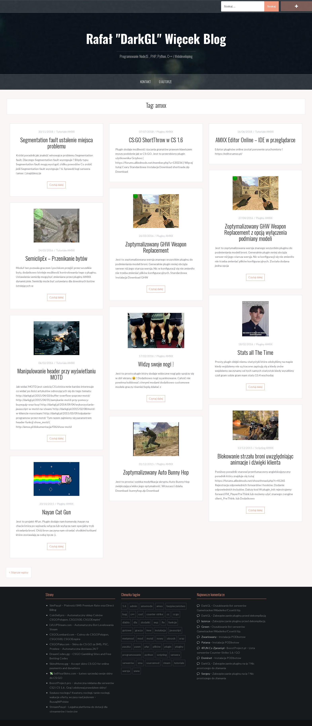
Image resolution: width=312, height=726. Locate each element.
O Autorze (165, 81)
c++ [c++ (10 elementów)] (133, 614)
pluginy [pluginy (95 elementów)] (179, 646)
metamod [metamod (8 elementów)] (128, 638)
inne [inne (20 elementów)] (148, 630)
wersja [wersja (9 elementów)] (126, 670)
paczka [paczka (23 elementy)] (126, 646)
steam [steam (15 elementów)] (166, 663)
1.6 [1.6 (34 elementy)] (124, 606)
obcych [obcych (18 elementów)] (171, 638)
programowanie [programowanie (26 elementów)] (131, 654)
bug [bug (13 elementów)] (124, 614)
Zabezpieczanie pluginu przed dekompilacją (239, 615)
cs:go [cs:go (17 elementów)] (176, 614)
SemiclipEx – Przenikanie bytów (56, 258)
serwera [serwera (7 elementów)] (175, 654)
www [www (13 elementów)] (137, 670)
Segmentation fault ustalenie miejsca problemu (56, 143)
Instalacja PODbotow (232, 636)
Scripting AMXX (264, 448)
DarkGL (206, 605)
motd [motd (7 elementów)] (150, 638)
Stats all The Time (255, 352)
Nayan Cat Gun (56, 512)
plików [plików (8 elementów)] (157, 646)
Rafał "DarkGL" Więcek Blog (156, 38)
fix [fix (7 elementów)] (163, 622)
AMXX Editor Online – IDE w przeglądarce (255, 140)
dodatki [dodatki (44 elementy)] (145, 622)
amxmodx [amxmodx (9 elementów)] (147, 606)
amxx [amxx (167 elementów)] (159, 606)
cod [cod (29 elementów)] (140, 614)
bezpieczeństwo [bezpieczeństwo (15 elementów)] (176, 606)
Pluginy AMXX (165, 131)
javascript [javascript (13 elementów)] (175, 630)
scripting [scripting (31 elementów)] (162, 654)
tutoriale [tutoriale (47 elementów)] (179, 663)
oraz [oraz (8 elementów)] (181, 638)
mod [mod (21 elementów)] (140, 638)
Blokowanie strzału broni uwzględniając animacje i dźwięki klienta (255, 459)
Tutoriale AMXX (65, 131)
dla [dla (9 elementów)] (135, 622)
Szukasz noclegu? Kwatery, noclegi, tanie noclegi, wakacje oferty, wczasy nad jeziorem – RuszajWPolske (80, 697)
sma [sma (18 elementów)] (140, 663)
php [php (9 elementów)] (146, 646)
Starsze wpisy (19, 572)
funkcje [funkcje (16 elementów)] (173, 622)
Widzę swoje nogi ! (156, 364)
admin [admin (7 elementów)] (133, 606)
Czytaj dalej (56, 184)
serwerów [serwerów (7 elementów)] (128, 663)
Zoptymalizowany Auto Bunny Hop (156, 472)
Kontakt (145, 81)
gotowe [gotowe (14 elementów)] (126, 630)
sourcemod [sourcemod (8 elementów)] (152, 663)
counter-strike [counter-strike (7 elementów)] (154, 614)
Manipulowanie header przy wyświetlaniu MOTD (56, 374)
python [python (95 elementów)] (149, 654)
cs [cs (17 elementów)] (168, 614)
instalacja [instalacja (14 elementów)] (160, 630)
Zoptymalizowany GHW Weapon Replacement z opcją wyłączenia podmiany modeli (255, 232)
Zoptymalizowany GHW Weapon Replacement (155, 247)
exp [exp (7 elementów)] (156, 622)
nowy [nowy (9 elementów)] (160, 638)
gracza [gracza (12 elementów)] (139, 630)
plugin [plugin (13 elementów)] (167, 646)
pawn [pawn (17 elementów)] (137, 646)
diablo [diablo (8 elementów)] (126, 622)
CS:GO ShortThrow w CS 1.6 (156, 140)
